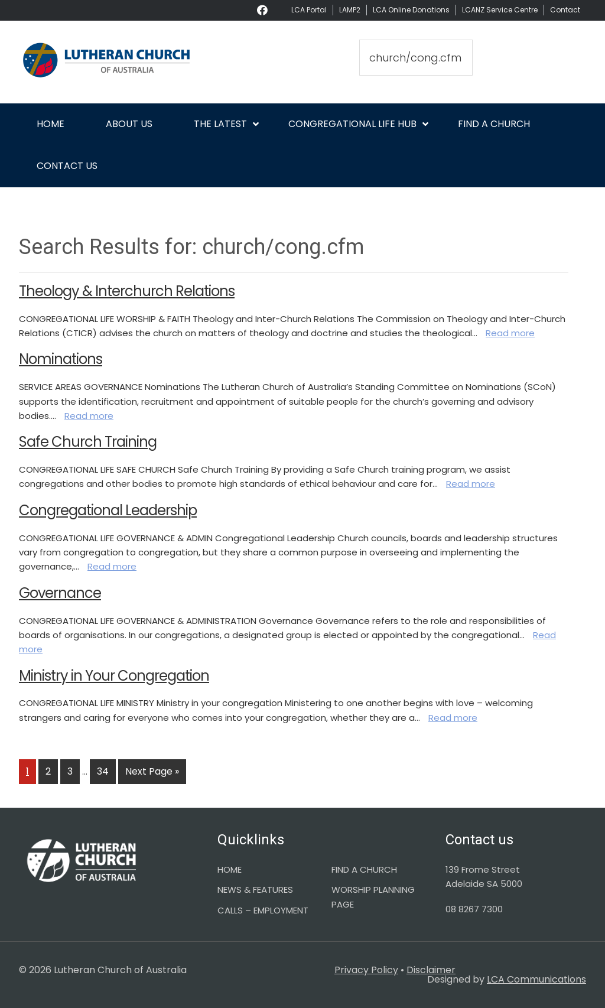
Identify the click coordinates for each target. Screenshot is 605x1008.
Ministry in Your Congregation (114, 675)
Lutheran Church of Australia (107, 62)
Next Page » (152, 773)
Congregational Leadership (108, 510)
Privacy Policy (366, 970)
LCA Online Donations (411, 10)
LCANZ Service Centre (500, 10)
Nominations (60, 359)
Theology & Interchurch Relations (127, 291)
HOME (229, 869)
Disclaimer (431, 970)
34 (106, 770)
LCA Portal (309, 10)
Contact (565, 10)
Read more (510, 333)
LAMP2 (349, 10)
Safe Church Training (88, 441)
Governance (60, 593)
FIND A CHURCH (364, 869)
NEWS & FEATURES (255, 889)
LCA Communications (536, 979)
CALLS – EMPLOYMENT (262, 910)
